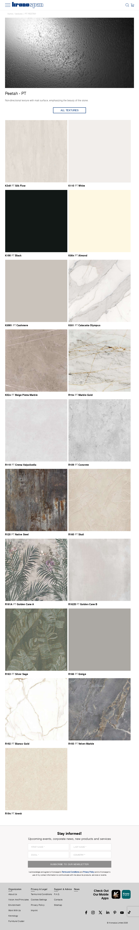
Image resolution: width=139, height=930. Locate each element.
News (77, 889)
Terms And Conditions (41, 894)
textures (18, 13)
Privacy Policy (37, 905)
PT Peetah (30, 13)
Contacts (58, 899)
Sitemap (58, 905)
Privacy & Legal (39, 889)
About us (12, 894)
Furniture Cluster (16, 921)
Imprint (34, 910)
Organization (14, 889)
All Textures (70, 110)
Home (10, 13)
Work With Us (14, 910)
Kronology (13, 916)
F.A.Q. (57, 894)
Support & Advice (63, 889)
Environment (14, 905)
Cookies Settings (39, 899)
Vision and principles (18, 899)
